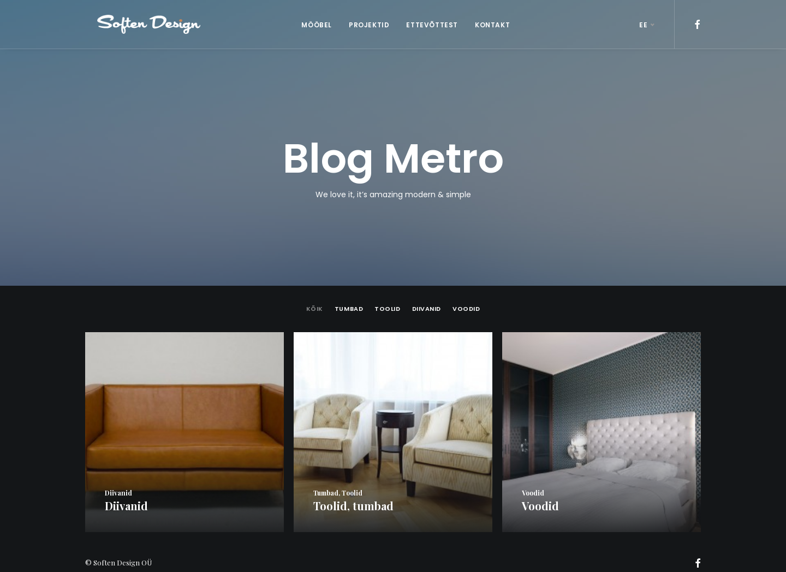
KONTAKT (486, 25)
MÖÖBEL (310, 25)
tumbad (349, 297)
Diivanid (426, 297)
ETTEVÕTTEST (426, 25)
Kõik (314, 297)
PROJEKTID (363, 25)
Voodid (466, 297)
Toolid (387, 297)
